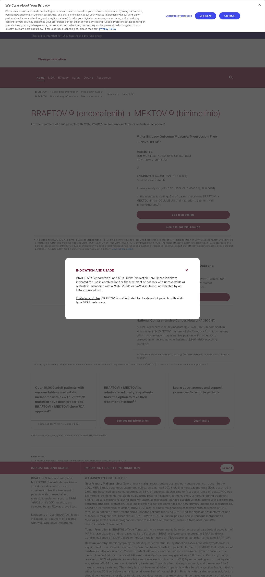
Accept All (229, 15)
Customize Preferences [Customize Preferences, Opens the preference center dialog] (179, 15)
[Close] (259, 4)
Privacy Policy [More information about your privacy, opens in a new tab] (107, 28)
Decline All (205, 15)
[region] (132, 16)
